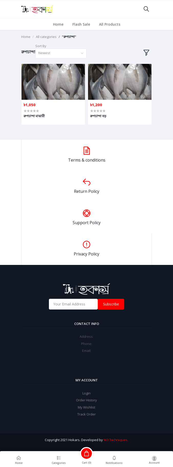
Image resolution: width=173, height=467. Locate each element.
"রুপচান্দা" (69, 36)
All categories (46, 36)
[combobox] (60, 53)
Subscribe (111, 304)
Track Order (86, 414)
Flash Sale (81, 24)
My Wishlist (86, 407)
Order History (86, 400)
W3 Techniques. (116, 440)
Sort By (40, 46)
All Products (109, 24)
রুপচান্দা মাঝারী (34, 116)
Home (58, 24)
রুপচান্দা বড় (98, 116)
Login (86, 393)
